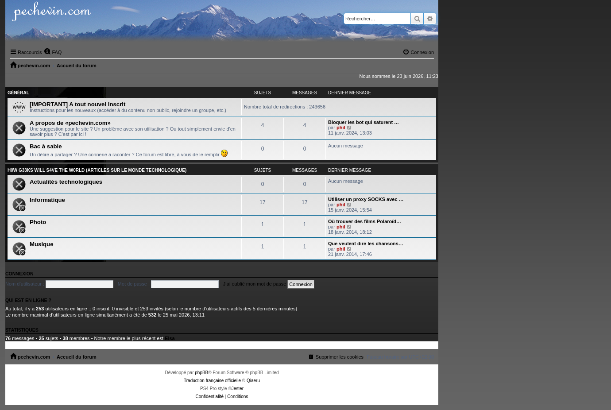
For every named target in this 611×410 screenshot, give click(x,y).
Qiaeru (253, 380)
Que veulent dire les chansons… (365, 243)
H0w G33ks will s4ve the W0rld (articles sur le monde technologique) (97, 170)
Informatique (47, 200)
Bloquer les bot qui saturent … (363, 122)
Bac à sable (46, 146)
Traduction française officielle (212, 380)
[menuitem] (53, 52)
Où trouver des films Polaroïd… (364, 221)
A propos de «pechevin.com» (70, 123)
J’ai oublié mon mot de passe (254, 283)
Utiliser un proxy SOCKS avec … (366, 199)
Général (18, 92)
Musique (41, 244)
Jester (238, 388)
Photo (38, 222)
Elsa (170, 338)
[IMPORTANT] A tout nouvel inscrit (77, 104)
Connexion (19, 273)
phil (340, 127)
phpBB (201, 372)
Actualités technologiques (66, 181)
